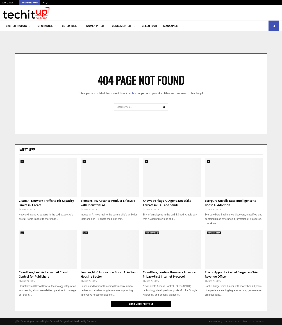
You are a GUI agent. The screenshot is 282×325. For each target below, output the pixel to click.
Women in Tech (95, 26)
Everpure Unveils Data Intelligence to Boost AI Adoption (230, 203)
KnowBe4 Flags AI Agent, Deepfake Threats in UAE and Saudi (167, 203)
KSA (85, 233)
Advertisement (232, 321)
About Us (246, 321)
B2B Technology (16, 26)
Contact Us (258, 321)
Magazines (170, 26)
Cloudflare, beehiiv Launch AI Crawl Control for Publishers (43, 274)
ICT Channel (45, 26)
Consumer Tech (122, 26)
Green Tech (149, 26)
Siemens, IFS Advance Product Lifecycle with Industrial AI (108, 203)
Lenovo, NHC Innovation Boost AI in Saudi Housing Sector (109, 274)
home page (140, 93)
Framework (92, 321)
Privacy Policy (215, 321)
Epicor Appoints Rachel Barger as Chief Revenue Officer (232, 274)
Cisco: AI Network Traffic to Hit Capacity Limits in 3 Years (46, 203)
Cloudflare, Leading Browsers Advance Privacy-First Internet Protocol (169, 274)
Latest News (27, 149)
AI (22, 161)
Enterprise (69, 26)
